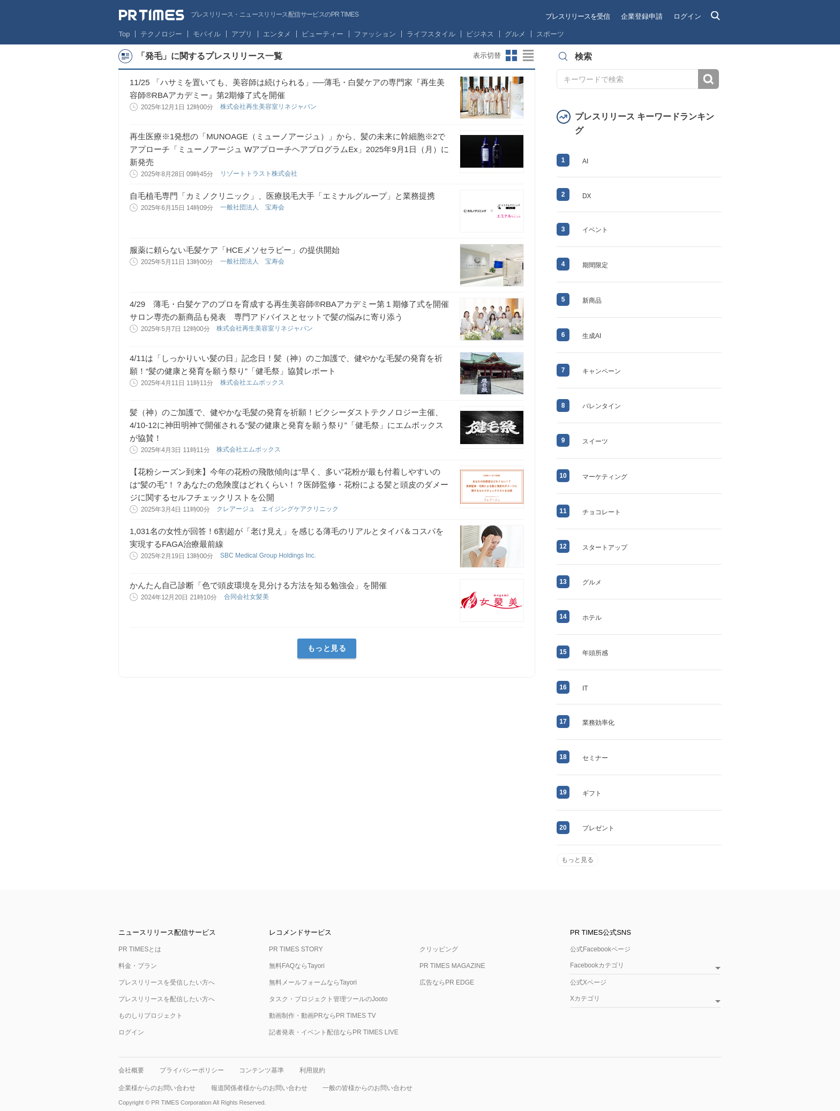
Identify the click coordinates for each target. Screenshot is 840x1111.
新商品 (592, 300)
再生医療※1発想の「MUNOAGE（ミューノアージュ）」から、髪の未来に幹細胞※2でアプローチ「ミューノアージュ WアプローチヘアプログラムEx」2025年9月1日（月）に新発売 (289, 149)
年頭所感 (595, 653)
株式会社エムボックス (253, 382)
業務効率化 (598, 722)
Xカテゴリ (585, 998)
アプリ (241, 34)
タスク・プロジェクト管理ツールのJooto (328, 999)
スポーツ (550, 34)
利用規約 (312, 1070)
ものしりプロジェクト (150, 1015)
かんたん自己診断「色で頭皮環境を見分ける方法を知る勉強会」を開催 (258, 585)
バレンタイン (601, 406)
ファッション (375, 34)
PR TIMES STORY (296, 949)
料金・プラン (137, 966)
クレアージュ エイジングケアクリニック (278, 509)
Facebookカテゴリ (597, 965)
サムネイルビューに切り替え (511, 55)
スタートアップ (604, 547)
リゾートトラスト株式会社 (259, 173)
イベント (595, 230)
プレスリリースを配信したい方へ (166, 999)
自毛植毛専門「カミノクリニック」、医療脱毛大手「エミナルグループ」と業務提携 (282, 195)
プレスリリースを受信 (577, 16)
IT (585, 688)
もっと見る (327, 648)
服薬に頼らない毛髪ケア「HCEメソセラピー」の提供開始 (235, 249)
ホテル (592, 617)
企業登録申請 (642, 16)
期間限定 (595, 265)
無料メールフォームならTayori (313, 982)
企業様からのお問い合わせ (157, 1088)
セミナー (595, 758)
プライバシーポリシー (192, 1070)
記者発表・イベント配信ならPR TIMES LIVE (334, 1032)
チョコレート (601, 512)
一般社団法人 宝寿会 (253, 207)
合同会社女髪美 (247, 596)
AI (585, 161)
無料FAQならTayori (297, 966)
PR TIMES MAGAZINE (452, 966)
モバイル (207, 34)
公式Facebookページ (600, 949)
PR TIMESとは (139, 949)
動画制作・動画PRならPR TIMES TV (322, 1015)
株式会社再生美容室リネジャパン (269, 106)
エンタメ (277, 34)
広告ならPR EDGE (446, 982)
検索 (708, 79)
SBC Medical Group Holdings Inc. (269, 555)
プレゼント (598, 828)
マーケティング (604, 477)
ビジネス (480, 34)
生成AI (591, 336)
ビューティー (322, 34)
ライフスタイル (431, 34)
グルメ (515, 34)
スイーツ (595, 441)
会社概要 (131, 1070)
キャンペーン (601, 371)
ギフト (592, 793)
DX (586, 196)
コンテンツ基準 (261, 1070)
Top (124, 34)
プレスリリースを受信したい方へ (166, 982)
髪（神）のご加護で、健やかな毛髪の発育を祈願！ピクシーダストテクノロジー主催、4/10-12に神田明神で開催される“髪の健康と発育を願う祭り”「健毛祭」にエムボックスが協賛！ (287, 425)
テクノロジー (161, 34)
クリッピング (438, 949)
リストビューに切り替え (528, 55)
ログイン (687, 16)
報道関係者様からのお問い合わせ (259, 1088)
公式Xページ (588, 982)
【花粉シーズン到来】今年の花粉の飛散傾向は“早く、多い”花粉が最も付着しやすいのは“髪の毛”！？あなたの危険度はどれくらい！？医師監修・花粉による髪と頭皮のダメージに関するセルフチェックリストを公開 (289, 484)
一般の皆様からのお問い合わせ (367, 1088)
